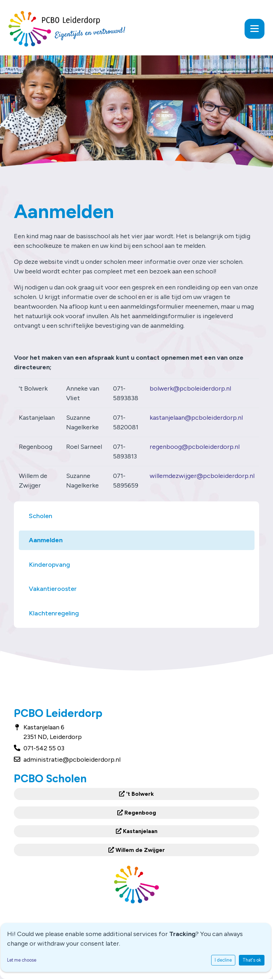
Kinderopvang (49, 565)
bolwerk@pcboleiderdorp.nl (190, 388)
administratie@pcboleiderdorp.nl (72, 759)
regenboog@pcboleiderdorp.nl (195, 447)
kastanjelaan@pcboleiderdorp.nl (196, 417)
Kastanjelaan (136, 831)
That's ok (251, 960)
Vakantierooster (53, 589)
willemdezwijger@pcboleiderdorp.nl (202, 476)
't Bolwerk (136, 793)
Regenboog (136, 812)
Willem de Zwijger (136, 850)
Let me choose (21, 960)
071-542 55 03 (43, 748)
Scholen (40, 516)
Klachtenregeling (54, 613)
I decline (223, 960)
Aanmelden (46, 540)
